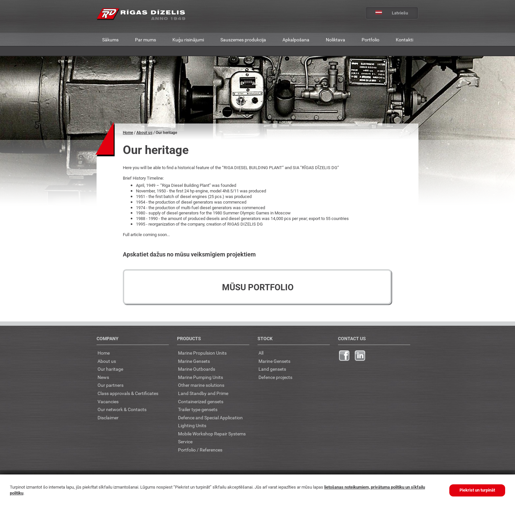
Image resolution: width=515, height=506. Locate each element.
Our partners (110, 385)
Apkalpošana (295, 39)
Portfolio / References (200, 450)
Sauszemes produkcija (243, 39)
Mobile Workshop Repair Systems (212, 433)
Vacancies (108, 401)
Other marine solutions (201, 385)
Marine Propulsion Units (202, 353)
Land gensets (272, 369)
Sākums (110, 39)
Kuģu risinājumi (188, 39)
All (260, 353)
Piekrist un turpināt (477, 490)
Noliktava (335, 39)
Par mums (145, 39)
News (103, 377)
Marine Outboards (196, 369)
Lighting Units (192, 425)
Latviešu (387, 13)
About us (144, 132)
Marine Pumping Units (200, 377)
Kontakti (404, 39)
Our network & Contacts (122, 409)
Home (128, 132)
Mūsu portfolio (258, 287)
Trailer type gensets (197, 409)
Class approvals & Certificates (128, 393)
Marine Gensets (194, 361)
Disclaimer (108, 417)
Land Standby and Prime (203, 393)
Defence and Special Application (210, 417)
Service (185, 441)
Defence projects (275, 377)
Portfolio (370, 39)
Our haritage (110, 369)
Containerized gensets (200, 401)
